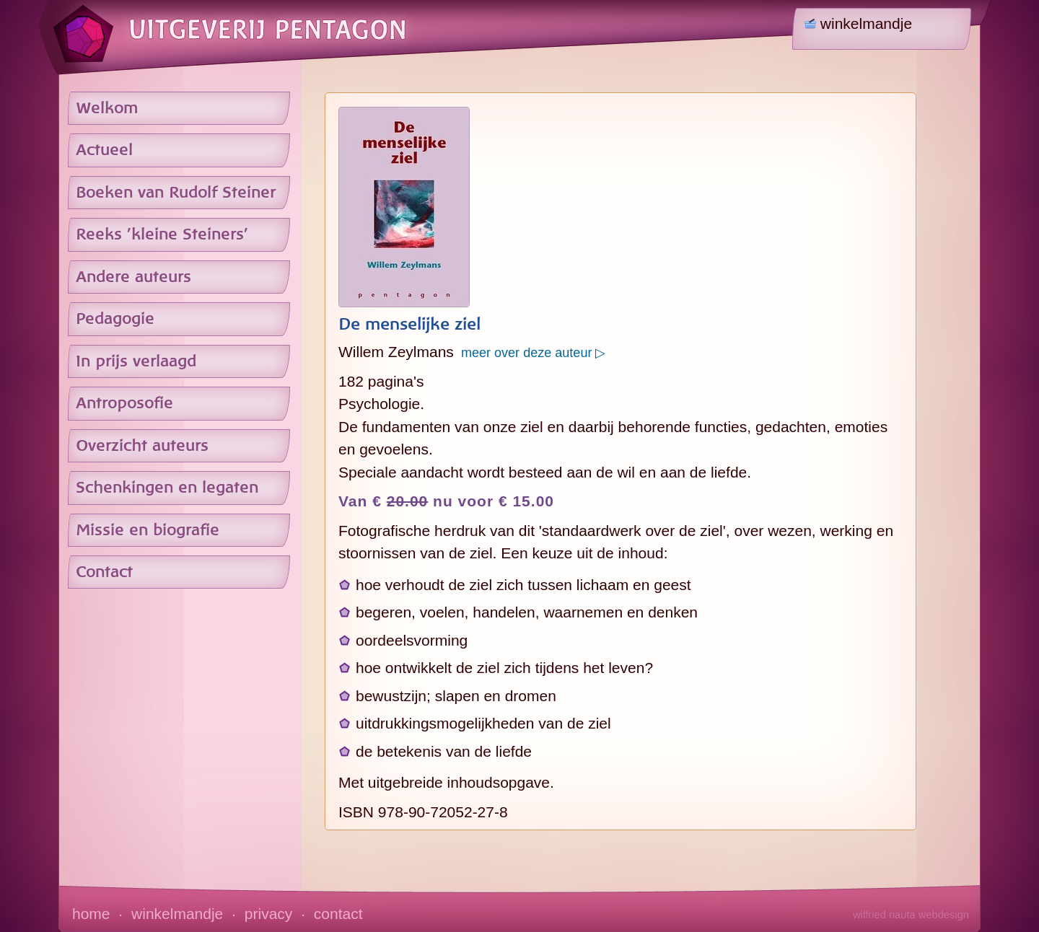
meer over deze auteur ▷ (530, 353)
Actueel (104, 150)
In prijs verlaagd (136, 361)
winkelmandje (177, 913)
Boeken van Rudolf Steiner (176, 193)
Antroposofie (124, 403)
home (91, 913)
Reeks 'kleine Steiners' (162, 234)
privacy (269, 913)
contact (338, 913)
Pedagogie (115, 319)
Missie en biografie (147, 530)
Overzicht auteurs (142, 446)
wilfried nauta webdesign (911, 914)
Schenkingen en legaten (167, 488)
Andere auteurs (133, 277)
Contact (104, 572)
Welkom (107, 108)
